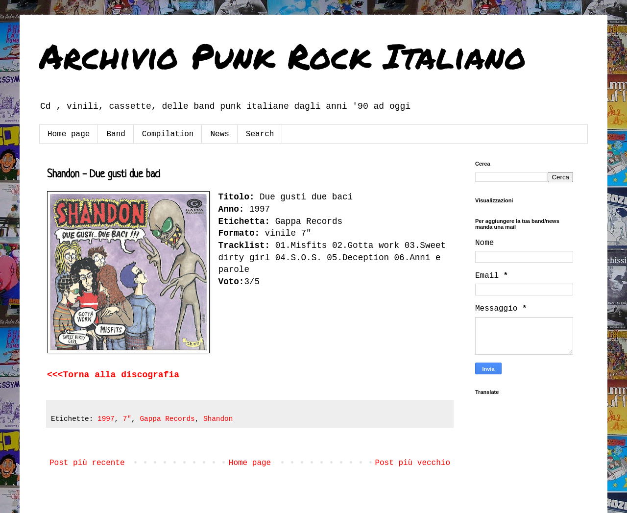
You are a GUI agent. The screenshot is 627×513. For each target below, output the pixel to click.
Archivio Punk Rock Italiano (282, 55)
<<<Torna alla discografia (113, 375)
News (219, 134)
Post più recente (87, 463)
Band (115, 134)
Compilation (168, 134)
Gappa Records (167, 419)
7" (127, 419)
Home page (69, 134)
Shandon (218, 419)
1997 (106, 419)
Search (260, 134)
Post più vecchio (412, 463)
